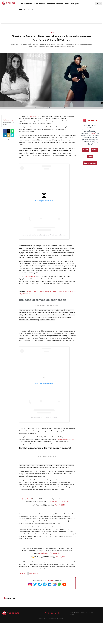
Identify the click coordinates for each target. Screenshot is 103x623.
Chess (36, 4)
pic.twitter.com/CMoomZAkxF (50, 553)
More (30, 9)
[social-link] (8, 139)
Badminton (51, 4)
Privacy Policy (74, 612)
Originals (22, 9)
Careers (72, 614)
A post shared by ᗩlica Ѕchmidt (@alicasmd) (44, 418)
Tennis (51, 32)
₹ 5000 (85, 150)
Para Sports (75, 4)
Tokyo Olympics (30, 276)
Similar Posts (11, 598)
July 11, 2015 (60, 505)
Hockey (66, 4)
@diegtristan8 (27, 499)
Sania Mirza (23, 573)
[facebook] (5, 131)
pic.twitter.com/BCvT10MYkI (59, 501)
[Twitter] (8, 131)
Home (21, 4)
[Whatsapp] (12, 131)
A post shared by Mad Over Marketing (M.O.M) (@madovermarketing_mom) (44, 235)
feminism (32, 116)
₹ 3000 (94, 150)
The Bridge (50, 580)
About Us (84, 612)
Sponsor (92, 133)
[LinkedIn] (5, 135)
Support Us (28, 4)
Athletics (59, 4)
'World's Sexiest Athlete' (66, 439)
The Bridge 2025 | (44, 618)
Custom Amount (90, 163)
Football (42, 4)
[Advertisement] (51, 17)
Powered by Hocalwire (57, 618)
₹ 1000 (90, 156)
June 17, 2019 (60, 557)
